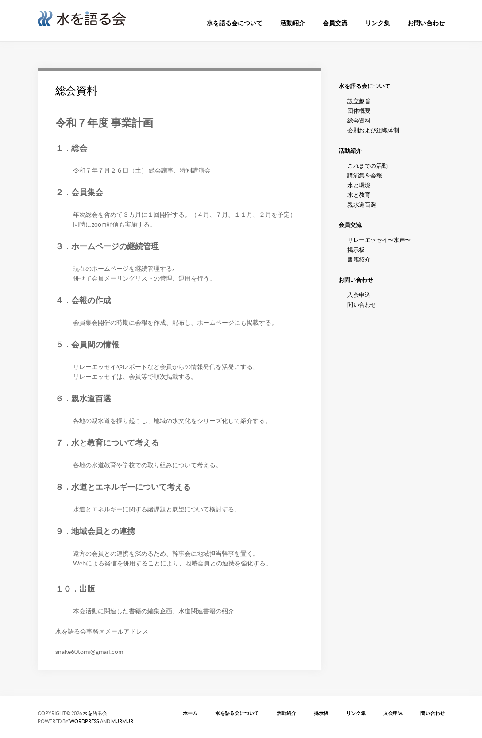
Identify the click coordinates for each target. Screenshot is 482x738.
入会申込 (358, 295)
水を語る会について (234, 23)
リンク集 (377, 23)
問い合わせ (361, 304)
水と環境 (358, 185)
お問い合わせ (426, 23)
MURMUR (122, 721)
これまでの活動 (367, 165)
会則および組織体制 (373, 130)
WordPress (84, 721)
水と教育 (358, 195)
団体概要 (358, 111)
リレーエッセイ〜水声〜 (379, 240)
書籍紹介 (358, 259)
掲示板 (356, 249)
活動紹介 (292, 23)
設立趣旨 (358, 101)
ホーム (190, 713)
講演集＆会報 (364, 175)
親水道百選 (361, 204)
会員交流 (335, 23)
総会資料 (76, 90)
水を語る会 (95, 713)
